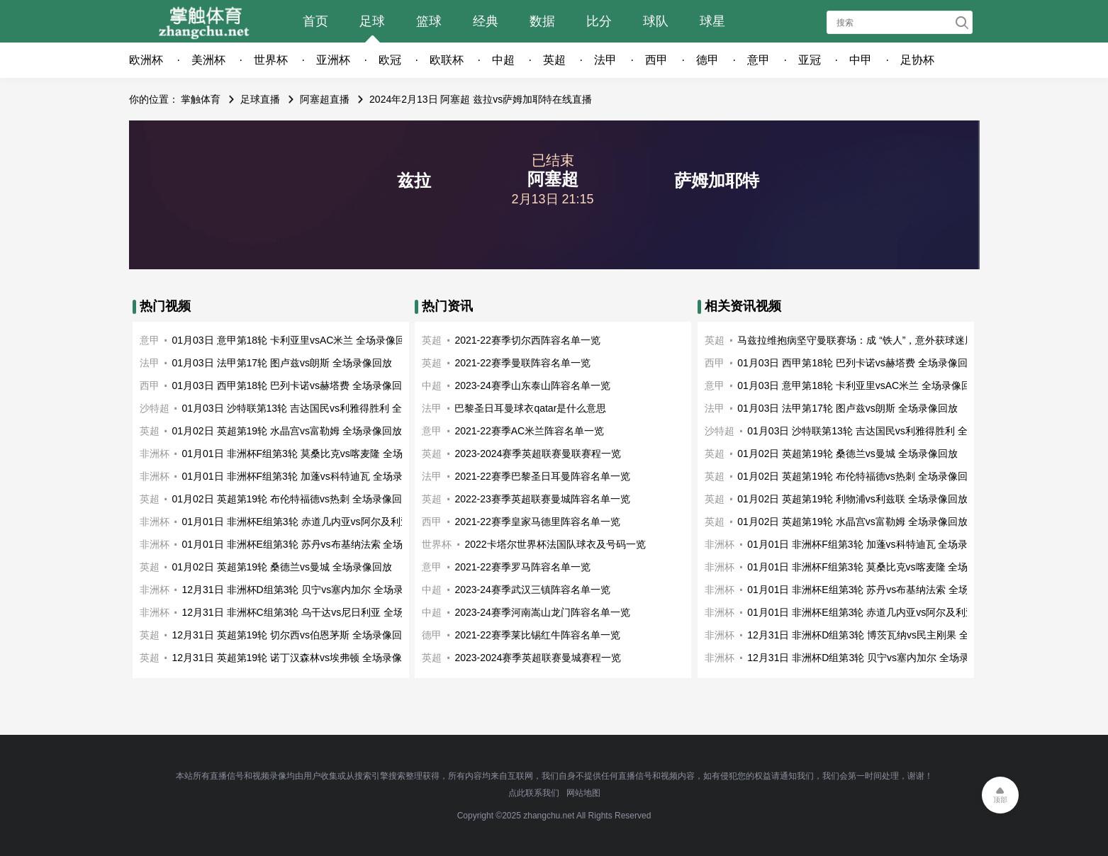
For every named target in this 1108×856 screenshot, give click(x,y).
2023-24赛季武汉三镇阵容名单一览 (532, 589)
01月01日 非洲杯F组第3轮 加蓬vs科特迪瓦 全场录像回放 (307, 476)
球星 (712, 21)
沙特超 (154, 408)
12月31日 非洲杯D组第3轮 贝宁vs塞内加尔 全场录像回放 (308, 589)
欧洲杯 (146, 60)
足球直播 (260, 99)
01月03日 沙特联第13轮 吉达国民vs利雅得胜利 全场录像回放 (317, 408)
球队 (655, 21)
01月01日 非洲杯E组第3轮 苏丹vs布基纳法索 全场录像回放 (312, 544)
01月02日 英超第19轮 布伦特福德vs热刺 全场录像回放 (292, 499)
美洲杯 (208, 60)
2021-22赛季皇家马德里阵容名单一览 (537, 521)
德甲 (707, 60)
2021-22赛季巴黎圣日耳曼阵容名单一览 (541, 476)
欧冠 (390, 60)
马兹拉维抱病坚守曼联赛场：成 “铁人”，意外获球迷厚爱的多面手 (880, 340)
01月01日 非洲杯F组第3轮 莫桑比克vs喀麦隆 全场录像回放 (312, 453)
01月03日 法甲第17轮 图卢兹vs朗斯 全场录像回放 (282, 362)
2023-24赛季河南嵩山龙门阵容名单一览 (541, 612)
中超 (503, 60)
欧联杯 (447, 60)
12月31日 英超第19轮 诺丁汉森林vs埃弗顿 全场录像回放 (297, 657)
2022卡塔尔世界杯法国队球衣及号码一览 (554, 544)
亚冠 (809, 60)
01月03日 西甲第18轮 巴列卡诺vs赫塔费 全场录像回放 (292, 385)
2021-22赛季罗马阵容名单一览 (522, 567)
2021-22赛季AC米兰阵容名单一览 (529, 431)
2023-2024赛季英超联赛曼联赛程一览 (537, 453)
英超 (554, 60)
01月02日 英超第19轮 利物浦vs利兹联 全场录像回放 (852, 499)
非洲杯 (154, 453)
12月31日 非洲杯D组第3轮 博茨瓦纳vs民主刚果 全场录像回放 (883, 635)
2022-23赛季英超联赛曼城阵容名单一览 (541, 499)
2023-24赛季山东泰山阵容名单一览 (532, 385)
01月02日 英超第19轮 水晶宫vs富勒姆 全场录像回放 (287, 431)
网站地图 (583, 793)
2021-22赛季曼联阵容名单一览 (522, 362)
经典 (485, 21)
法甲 (605, 60)
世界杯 (271, 60)
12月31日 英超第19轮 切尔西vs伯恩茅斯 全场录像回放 (292, 635)
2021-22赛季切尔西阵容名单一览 (527, 340)
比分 (599, 21)
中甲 (860, 60)
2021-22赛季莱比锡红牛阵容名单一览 (537, 635)
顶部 (1000, 800)
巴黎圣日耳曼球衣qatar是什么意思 (530, 408)
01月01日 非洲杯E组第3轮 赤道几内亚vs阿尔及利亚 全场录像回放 (327, 521)
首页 (315, 21)
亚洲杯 (333, 60)
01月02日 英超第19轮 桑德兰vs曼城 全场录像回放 (282, 567)
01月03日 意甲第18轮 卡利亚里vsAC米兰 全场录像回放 (294, 340)
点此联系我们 (533, 793)
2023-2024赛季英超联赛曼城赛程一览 (537, 657)
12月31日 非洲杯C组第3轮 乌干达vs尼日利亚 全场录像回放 (313, 612)
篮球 (429, 21)
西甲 (656, 60)
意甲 (758, 60)
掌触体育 (200, 99)
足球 (372, 21)
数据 (542, 21)
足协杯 (917, 60)
